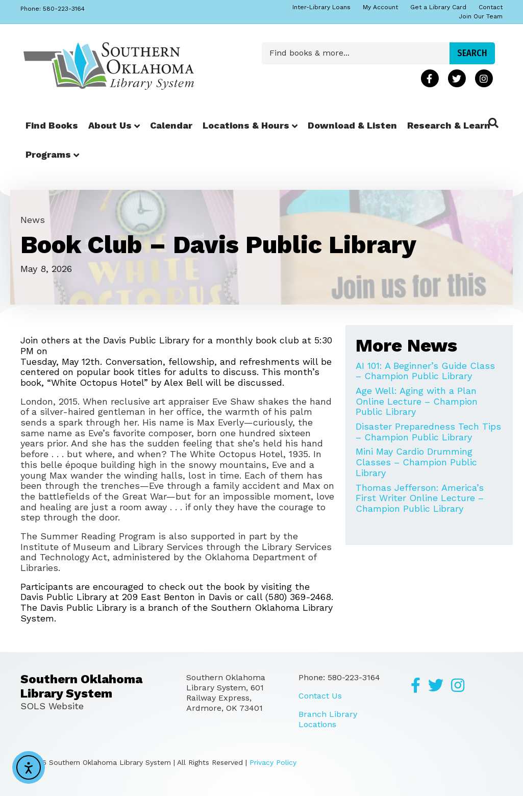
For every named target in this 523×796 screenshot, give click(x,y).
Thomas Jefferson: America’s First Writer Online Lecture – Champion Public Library (420, 498)
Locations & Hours (246, 125)
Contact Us (320, 696)
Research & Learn (448, 125)
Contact (491, 7)
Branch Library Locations (327, 719)
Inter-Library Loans (321, 7)
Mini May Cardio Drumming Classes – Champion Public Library (416, 462)
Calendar (171, 125)
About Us (110, 125)
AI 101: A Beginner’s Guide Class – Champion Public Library (425, 371)
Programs (48, 154)
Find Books (52, 125)
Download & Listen (352, 125)
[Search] (493, 123)
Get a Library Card (438, 7)
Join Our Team (481, 16)
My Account (380, 7)
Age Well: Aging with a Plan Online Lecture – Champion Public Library (417, 401)
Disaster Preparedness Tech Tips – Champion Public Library (428, 431)
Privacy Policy (273, 762)
